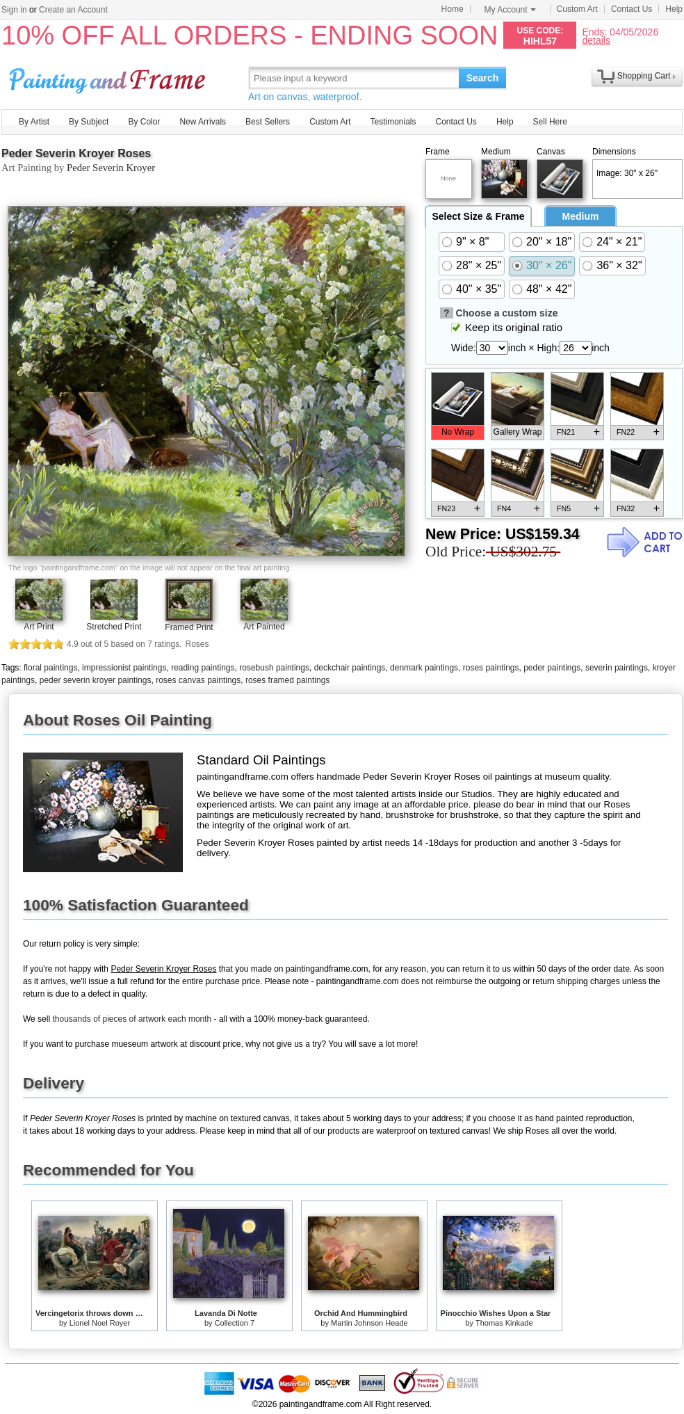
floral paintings (50, 668)
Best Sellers (267, 122)
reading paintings (202, 668)
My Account (510, 10)
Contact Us (631, 9)
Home (452, 9)
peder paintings (551, 668)
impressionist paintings (124, 668)
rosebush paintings (274, 668)
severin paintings (616, 668)
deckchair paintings (350, 668)
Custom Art (577, 9)
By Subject (88, 122)
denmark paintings (424, 668)
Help (674, 9)
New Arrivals (202, 122)
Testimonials (393, 122)
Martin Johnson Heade (369, 1323)
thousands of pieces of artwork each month (131, 1019)
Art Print (39, 627)
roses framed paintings (287, 680)
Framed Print (189, 627)
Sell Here (550, 122)
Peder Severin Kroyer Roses (76, 153)
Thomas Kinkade (504, 1323)
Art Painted (263, 627)
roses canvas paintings (198, 680)
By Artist (34, 122)
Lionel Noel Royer (100, 1323)
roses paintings (491, 668)
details (596, 40)
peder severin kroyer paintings (96, 680)
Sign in (14, 10)
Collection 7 (234, 1323)
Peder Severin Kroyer (111, 167)
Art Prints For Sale (109, 77)
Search (482, 77)
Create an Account (73, 10)
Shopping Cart (644, 76)
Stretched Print (113, 627)
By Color (144, 122)
